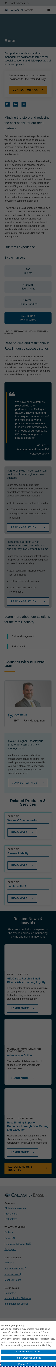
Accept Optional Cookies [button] (28, 1351)
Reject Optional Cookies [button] (28, 1358)
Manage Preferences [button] (28, 1364)
